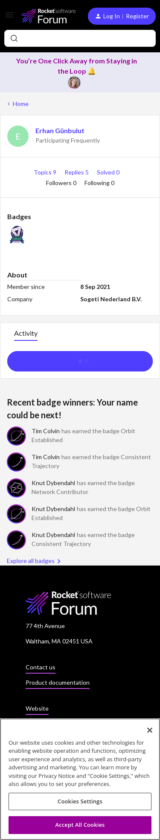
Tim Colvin (46, 430)
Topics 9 (46, 172)
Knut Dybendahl (53, 482)
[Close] (149, 730)
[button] (9, 17)
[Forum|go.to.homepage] (47, 16)
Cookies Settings (80, 802)
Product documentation (58, 682)
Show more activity (80, 359)
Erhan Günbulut (59, 130)
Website (37, 708)
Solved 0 (108, 172)
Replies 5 (77, 172)
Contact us (40, 667)
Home (21, 103)
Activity (26, 333)
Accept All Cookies (80, 825)
